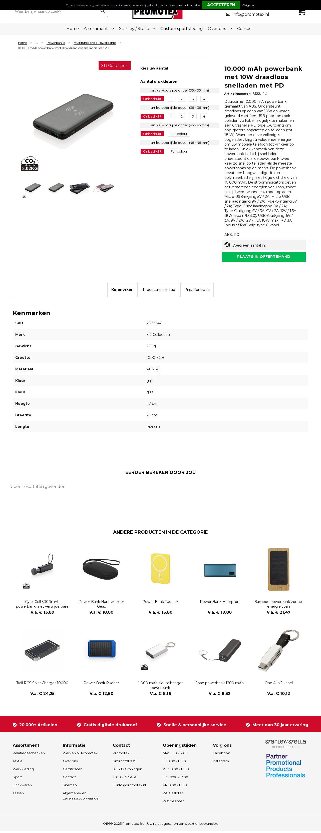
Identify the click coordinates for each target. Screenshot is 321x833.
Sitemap (70, 787)
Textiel (18, 763)
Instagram (221, 763)
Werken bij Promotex (80, 755)
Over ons (70, 763)
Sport (17, 779)
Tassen (18, 795)
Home (73, 28)
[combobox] (55, 11)
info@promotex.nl (251, 14)
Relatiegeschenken (29, 755)
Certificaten (72, 771)
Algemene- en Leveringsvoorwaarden (82, 797)
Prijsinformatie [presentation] (197, 291)
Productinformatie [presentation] (159, 291)
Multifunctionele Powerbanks (95, 43)
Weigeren (248, 5)
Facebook (221, 755)
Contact (245, 28)
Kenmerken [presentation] (122, 291)
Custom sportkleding (181, 28)
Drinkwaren (22, 787)
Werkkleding (23, 771)
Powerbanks (56, 43)
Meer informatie (188, 5)
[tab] (122, 291)
